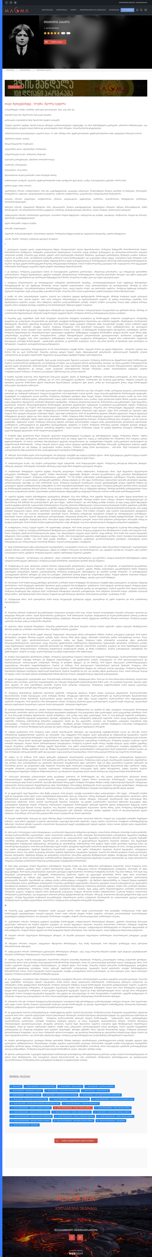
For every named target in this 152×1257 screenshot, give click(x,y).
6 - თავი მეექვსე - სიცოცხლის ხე (95, 1091)
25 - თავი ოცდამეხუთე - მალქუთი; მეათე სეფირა (73, 1121)
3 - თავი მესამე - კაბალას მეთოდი (100, 1086)
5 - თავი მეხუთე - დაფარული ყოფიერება (62, 1091)
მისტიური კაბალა (44, 70)
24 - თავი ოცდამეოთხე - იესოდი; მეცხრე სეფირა (30, 1121)
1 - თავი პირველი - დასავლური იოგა (40, 1086)
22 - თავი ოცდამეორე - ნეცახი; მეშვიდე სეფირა (74, 1116)
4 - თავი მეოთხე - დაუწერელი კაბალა (26, 1091)
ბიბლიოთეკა (61, 10)
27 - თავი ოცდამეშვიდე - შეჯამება (24, 1125)
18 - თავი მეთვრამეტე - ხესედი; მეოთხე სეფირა (30, 1112)
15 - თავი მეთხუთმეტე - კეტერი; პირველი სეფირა (30, 1108)
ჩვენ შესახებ (47, 10)
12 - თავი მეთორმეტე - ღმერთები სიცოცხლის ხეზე (112, 1099)
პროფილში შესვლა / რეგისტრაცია (133, 2)
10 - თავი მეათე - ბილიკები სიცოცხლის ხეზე (29, 1099)
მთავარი (10, 70)
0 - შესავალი (16, 1086)
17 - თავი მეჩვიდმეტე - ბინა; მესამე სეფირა (112, 1108)
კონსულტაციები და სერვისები (93, 10)
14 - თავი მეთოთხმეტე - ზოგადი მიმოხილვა (80, 1103)
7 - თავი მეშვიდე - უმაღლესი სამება (25, 1095)
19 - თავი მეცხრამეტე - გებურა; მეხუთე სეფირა (71, 1112)
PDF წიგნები (128, 10)
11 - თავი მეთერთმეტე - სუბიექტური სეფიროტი (69, 1099)
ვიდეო (73, 10)
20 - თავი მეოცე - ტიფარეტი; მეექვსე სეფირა (112, 1112)
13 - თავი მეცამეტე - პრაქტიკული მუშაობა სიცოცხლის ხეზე (35, 1103)
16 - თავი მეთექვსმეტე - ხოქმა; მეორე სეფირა (72, 1108)
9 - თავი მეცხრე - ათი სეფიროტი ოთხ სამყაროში (100, 1095)
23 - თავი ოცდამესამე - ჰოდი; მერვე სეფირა (115, 1116)
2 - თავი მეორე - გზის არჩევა (70, 1086)
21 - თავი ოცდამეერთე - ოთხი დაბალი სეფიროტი (31, 1116)
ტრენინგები (114, 10)
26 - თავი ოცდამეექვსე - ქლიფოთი (111, 1121)
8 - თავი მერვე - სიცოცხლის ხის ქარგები (60, 1095)
